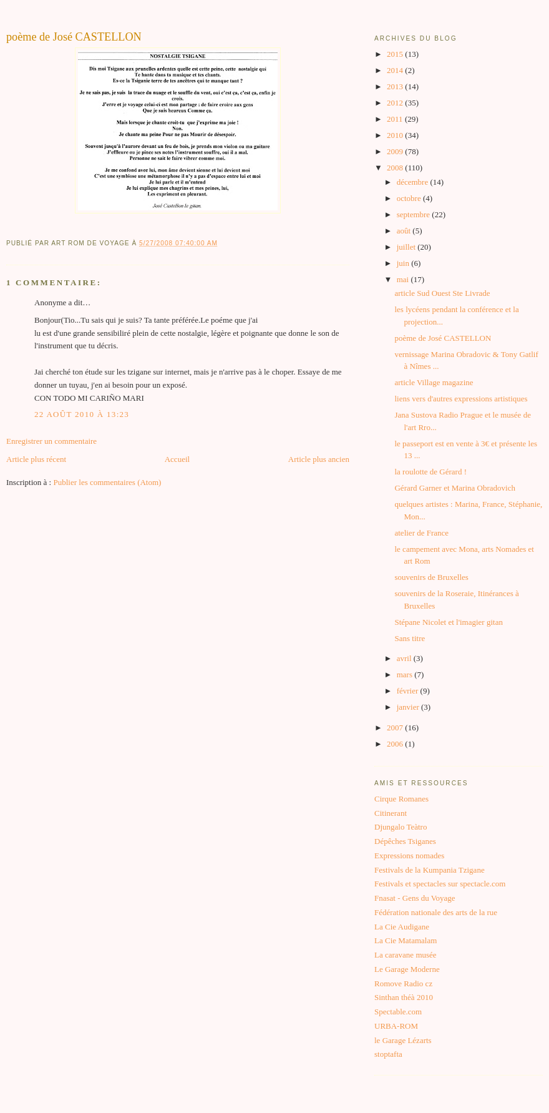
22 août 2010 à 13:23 (81, 414)
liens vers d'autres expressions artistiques (460, 398)
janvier (409, 707)
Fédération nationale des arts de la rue (435, 912)
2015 (396, 54)
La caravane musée (405, 954)
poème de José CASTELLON (74, 37)
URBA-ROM (396, 1026)
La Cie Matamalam (405, 940)
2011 (396, 119)
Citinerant (390, 813)
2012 (396, 102)
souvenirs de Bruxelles (431, 577)
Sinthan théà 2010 (403, 997)
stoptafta (388, 1054)
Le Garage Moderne (407, 969)
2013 (396, 86)
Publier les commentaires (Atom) (107, 482)
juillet (407, 247)
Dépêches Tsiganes (405, 841)
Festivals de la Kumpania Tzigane (429, 870)
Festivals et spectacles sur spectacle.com (439, 883)
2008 (396, 167)
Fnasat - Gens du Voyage (414, 898)
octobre (410, 198)
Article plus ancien (318, 459)
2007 (396, 727)
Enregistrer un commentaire (51, 441)
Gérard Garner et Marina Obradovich (454, 488)
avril (405, 658)
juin (404, 263)
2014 (396, 70)
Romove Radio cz (403, 983)
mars (406, 674)
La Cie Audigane (401, 926)
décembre (413, 182)
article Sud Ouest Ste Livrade (442, 293)
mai (404, 279)
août (405, 230)
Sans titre (409, 638)
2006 (396, 743)
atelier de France (421, 532)
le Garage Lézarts (403, 1040)
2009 (396, 151)
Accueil (177, 459)
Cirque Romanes (401, 798)
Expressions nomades (409, 855)
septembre (414, 214)
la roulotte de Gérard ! (430, 471)
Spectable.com (398, 1011)
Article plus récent (36, 459)
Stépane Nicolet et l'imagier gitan (448, 622)
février (408, 690)
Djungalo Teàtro (400, 826)
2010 (396, 135)
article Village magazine (433, 382)
